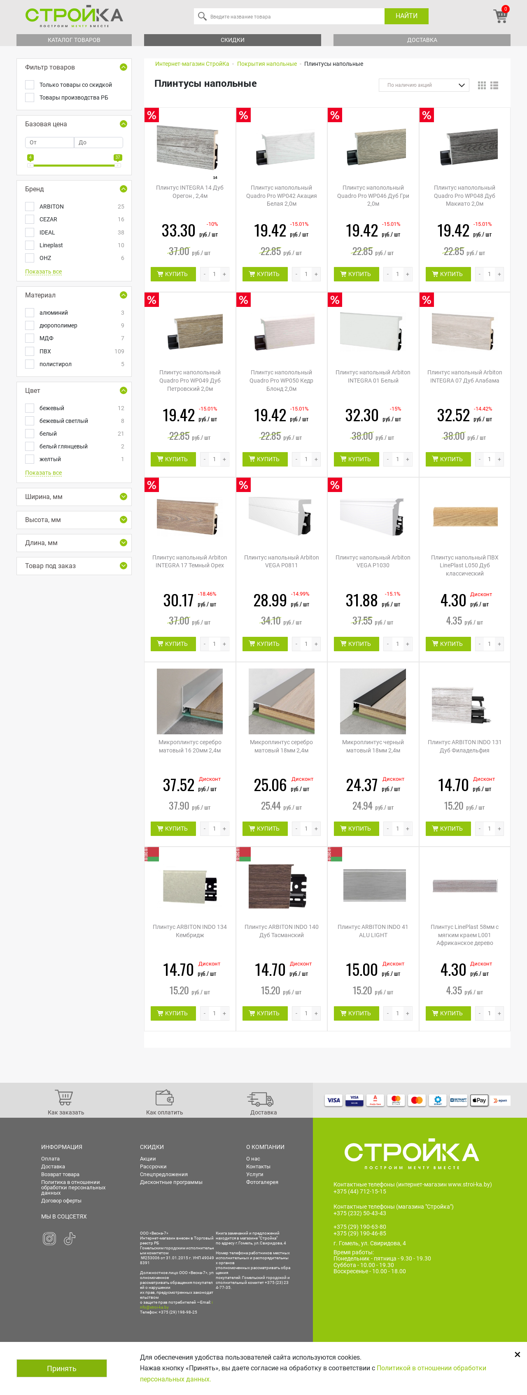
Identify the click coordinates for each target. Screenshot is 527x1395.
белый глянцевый (81, 446)
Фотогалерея (262, 1182)
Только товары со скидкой (76, 84)
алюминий (81, 313)
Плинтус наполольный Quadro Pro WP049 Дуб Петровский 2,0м (190, 380)
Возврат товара (60, 1174)
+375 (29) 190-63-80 (359, 1226)
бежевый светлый (81, 421)
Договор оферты (61, 1200)
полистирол (81, 364)
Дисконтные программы (171, 1182)
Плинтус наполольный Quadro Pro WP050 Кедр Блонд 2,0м (281, 380)
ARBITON (81, 206)
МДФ (81, 338)
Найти (406, 16)
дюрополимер (81, 325)
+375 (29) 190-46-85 (359, 1233)
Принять (62, 1368)
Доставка (422, 40)
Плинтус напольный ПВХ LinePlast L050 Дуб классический (465, 565)
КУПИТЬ (176, 274)
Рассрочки (153, 1166)
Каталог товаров (74, 40)
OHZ (81, 258)
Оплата (50, 1158)
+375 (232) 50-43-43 (359, 1213)
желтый (81, 459)
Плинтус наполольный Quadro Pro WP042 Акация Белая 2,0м (281, 195)
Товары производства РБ (74, 97)
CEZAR (81, 219)
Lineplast (81, 245)
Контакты (258, 1166)
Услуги (255, 1174)
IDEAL (81, 232)
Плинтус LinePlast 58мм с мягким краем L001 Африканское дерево (465, 935)
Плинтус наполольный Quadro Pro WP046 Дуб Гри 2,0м (373, 195)
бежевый (81, 408)
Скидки (233, 40)
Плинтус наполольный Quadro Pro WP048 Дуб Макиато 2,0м (464, 195)
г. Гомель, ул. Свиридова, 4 (369, 1243)
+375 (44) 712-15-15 (359, 1191)
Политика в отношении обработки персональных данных (73, 1187)
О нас (253, 1158)
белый (81, 434)
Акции (148, 1158)
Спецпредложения (164, 1174)
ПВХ (81, 351)
